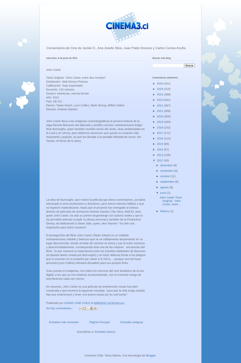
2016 (160, 138)
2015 (160, 143)
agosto (164, 187)
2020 (160, 116)
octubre (165, 176)
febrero (165, 211)
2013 (160, 154)
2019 (160, 121)
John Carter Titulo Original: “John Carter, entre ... (171, 201)
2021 (160, 110)
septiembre (167, 181)
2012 (160, 160)
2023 (160, 99)
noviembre (167, 170)
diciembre (166, 165)
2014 (160, 149)
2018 (160, 127)
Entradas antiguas (131, 322)
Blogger (151, 355)
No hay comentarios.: (60, 308)
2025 (160, 88)
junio (163, 192)
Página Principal (99, 322)
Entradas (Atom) (105, 331)
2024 (160, 94)
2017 (160, 132)
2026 (160, 83)
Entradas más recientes (64, 322)
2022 (160, 105)
